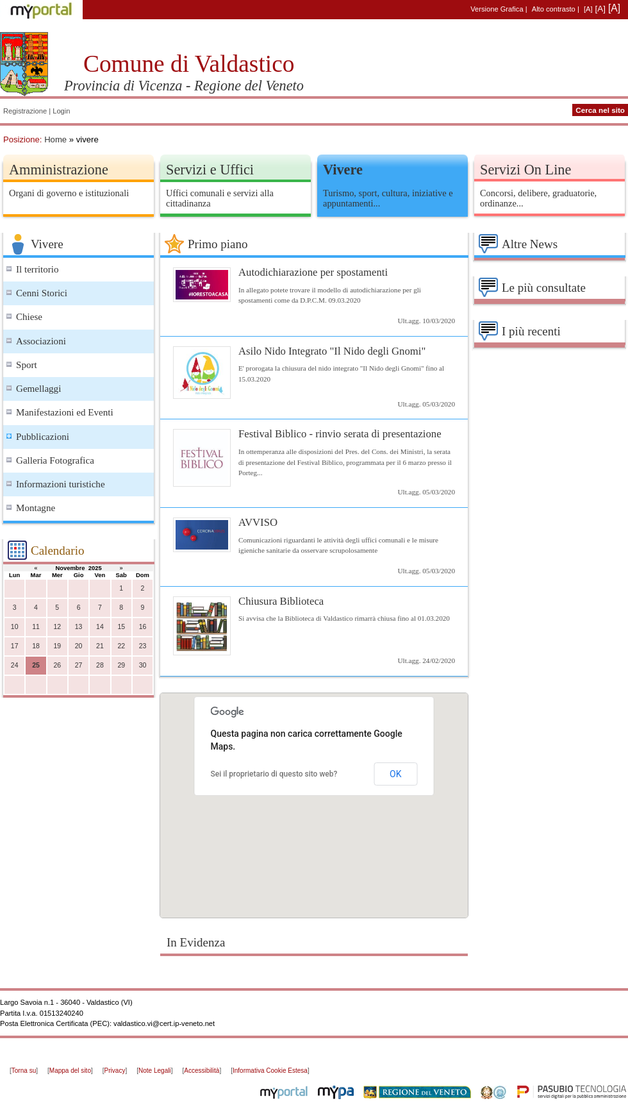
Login (61, 111)
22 (121, 646)
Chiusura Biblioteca (281, 601)
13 (79, 626)
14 (100, 626)
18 (36, 646)
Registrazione (25, 111)
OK (395, 774)
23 (143, 646)
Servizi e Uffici (210, 170)
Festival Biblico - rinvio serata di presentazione (340, 434)
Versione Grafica (496, 9)
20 (79, 646)
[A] (588, 9)
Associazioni (41, 341)
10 (15, 626)
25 (36, 665)
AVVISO (257, 522)
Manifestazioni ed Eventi (64, 412)
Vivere (343, 170)
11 (36, 626)
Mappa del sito (70, 1070)
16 (143, 626)
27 (79, 665)
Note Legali (154, 1070)
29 (121, 665)
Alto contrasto (553, 9)
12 (57, 626)
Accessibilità (201, 1070)
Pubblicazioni (42, 437)
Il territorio (37, 269)
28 (100, 665)
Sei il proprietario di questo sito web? (274, 773)
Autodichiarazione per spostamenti (313, 272)
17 (15, 646)
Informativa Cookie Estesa (270, 1070)
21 (100, 646)
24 (15, 665)
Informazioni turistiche (60, 484)
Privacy (115, 1070)
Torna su (24, 1070)
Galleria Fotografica (55, 460)
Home (55, 139)
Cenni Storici (41, 293)
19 (57, 646)
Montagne (35, 508)
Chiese (29, 317)
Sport (26, 365)
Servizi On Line (525, 170)
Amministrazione (58, 170)
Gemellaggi (38, 388)
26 (57, 665)
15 (121, 626)
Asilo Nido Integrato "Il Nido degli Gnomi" (332, 351)
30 (143, 665)
